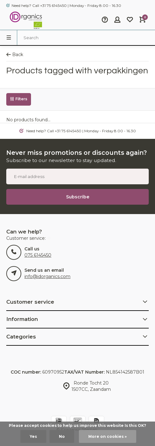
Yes (33, 436)
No (62, 436)
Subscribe (77, 197)
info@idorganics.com (47, 276)
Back (14, 54)
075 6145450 (37, 255)
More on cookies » (107, 436)
